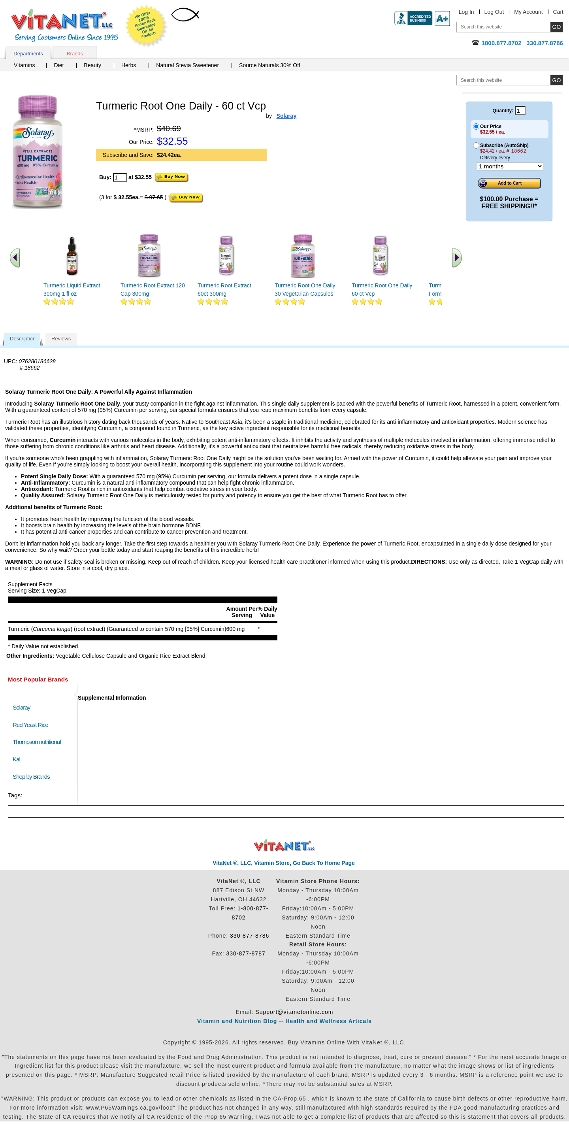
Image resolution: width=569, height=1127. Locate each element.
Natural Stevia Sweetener (187, 65)
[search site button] (556, 80)
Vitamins (24, 65)
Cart (558, 12)
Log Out (494, 12)
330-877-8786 (249, 936)
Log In (466, 12)
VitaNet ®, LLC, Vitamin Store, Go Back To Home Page (284, 863)
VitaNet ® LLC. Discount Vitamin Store (284, 845)
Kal (16, 759)
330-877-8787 (246, 953)
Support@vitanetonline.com (294, 1012)
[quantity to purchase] (120, 177)
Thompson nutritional (37, 741)
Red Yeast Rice (30, 724)
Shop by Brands (33, 776)
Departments (28, 54)
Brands (75, 54)
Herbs (128, 65)
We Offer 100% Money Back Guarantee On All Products (146, 26)
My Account (528, 12)
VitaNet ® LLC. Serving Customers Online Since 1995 (64, 25)
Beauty (92, 65)
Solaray (21, 707)
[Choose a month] (510, 166)
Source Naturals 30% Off (269, 65)
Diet (59, 65)
